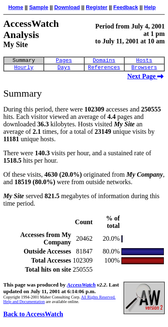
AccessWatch (81, 287)
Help (150, 7)
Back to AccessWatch (33, 316)
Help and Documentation (24, 304)
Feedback (126, 7)
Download (67, 7)
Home (15, 7)
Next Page (145, 78)
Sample (38, 7)
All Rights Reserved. (98, 299)
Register (96, 7)
